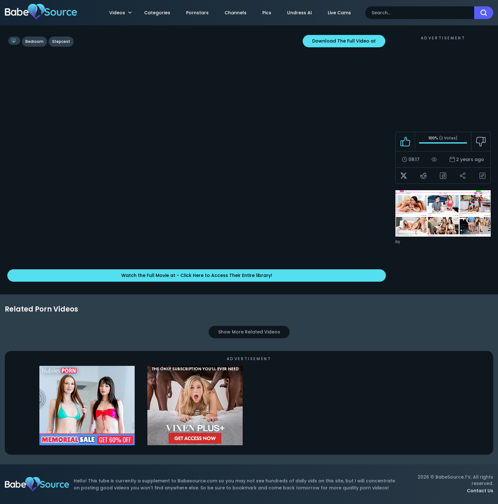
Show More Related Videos (249, 332)
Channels (235, 13)
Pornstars (197, 13)
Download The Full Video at (344, 41)
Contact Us (480, 490)
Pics (266, 13)
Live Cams (339, 13)
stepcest (61, 41)
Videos (120, 13)
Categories (157, 13)
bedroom (34, 41)
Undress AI (299, 13)
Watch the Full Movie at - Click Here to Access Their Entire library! (196, 275)
